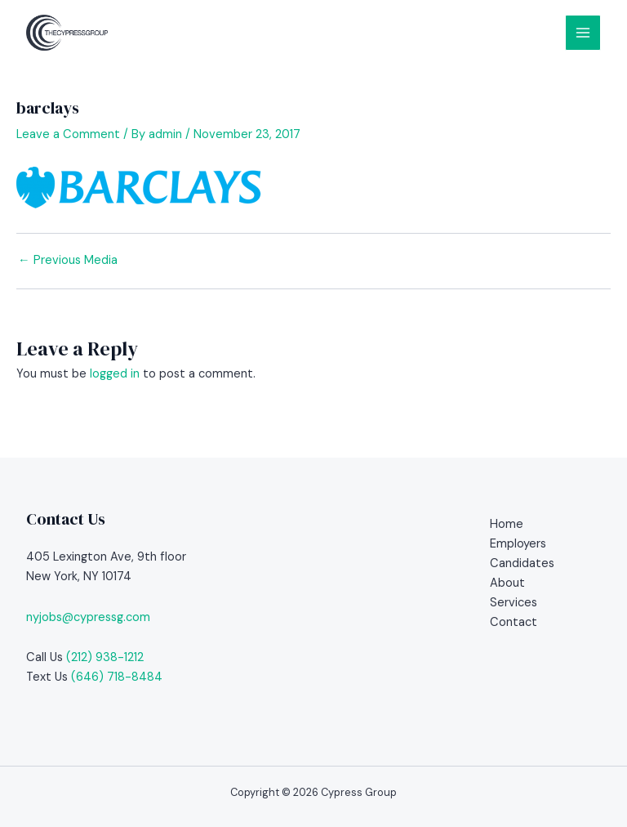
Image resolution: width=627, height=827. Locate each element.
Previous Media (68, 261)
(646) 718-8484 (116, 677)
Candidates (522, 563)
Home (506, 524)
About (507, 583)
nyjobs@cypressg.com (88, 617)
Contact (513, 622)
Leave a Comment (68, 134)
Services (513, 602)
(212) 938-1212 (105, 657)
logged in (115, 374)
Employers (518, 544)
